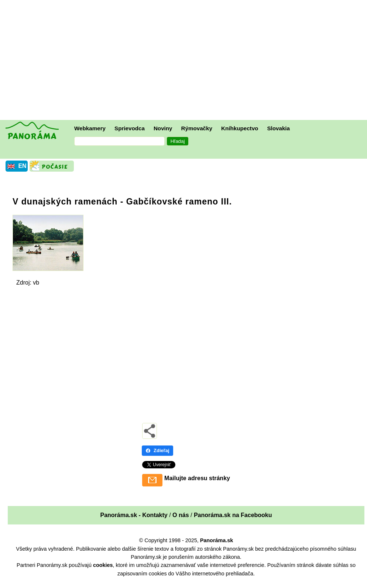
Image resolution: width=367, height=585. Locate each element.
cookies (103, 565)
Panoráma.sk (216, 540)
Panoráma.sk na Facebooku (233, 515)
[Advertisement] (185, 61)
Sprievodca (129, 128)
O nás (180, 515)
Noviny (163, 128)
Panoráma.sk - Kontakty (133, 515)
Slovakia (278, 128)
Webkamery (90, 128)
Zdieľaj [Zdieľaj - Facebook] (157, 450)
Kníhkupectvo (239, 128)
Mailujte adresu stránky (197, 478)
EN (22, 166)
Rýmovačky (196, 128)
